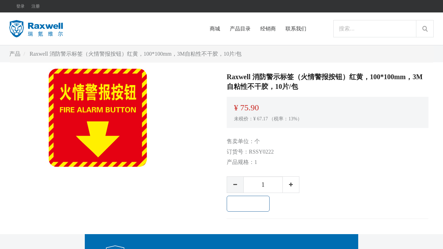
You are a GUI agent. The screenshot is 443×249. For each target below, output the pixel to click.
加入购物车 (248, 203)
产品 (14, 54)
